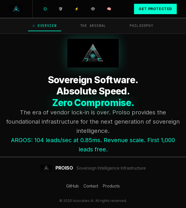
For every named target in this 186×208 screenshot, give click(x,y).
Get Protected (155, 9)
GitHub (72, 185)
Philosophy (140, 25)
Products (111, 185)
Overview (43, 25)
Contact (90, 185)
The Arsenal (91, 25)
